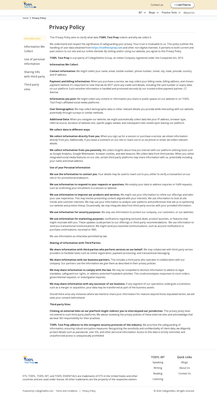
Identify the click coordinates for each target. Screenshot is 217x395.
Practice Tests (169, 12)
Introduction (32, 38)
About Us (189, 12)
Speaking (158, 362)
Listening (158, 379)
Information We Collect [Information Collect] (34, 49)
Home (26, 18)
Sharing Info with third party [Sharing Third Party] (34, 74)
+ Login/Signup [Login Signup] (182, 4)
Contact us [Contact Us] (157, 4)
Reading (157, 373)
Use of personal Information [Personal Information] (34, 61)
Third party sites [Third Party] (31, 87)
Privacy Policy (89, 390)
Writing (158, 368)
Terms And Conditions (66, 390)
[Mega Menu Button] (142, 13)
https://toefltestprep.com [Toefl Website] (106, 47)
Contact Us (184, 373)
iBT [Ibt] (140, 12)
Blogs (152, 12)
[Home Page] (29, 7)
